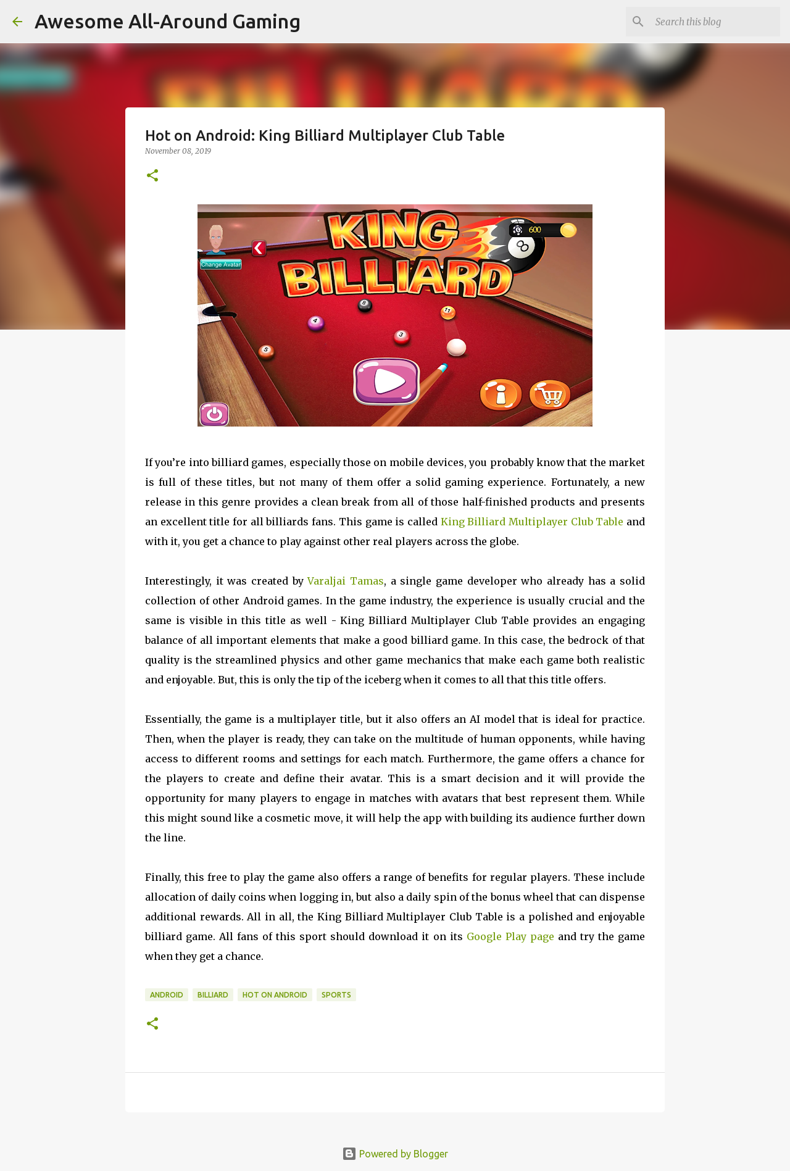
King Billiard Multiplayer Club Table (532, 521)
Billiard (213, 995)
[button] (152, 176)
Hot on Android (275, 995)
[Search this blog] (715, 21)
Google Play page (510, 936)
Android (166, 995)
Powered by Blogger (395, 1153)
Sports (336, 995)
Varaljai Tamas (345, 581)
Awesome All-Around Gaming (168, 21)
